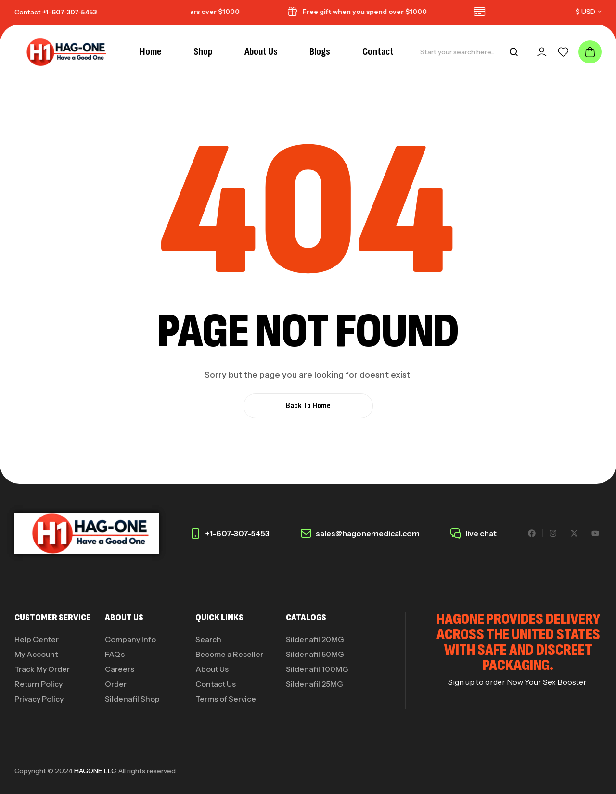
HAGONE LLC (95, 771)
